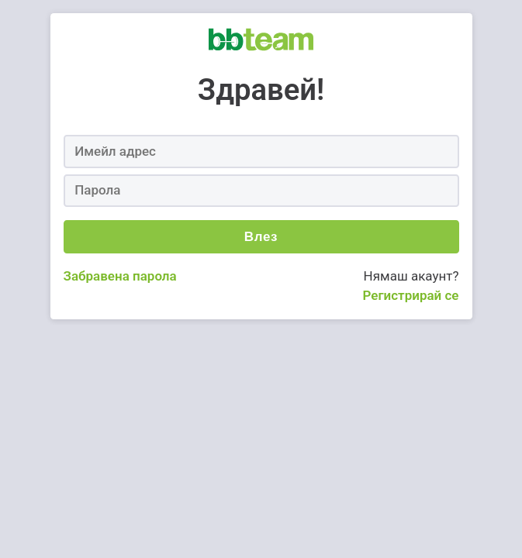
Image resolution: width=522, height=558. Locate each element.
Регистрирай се (410, 295)
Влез (261, 236)
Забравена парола (120, 276)
